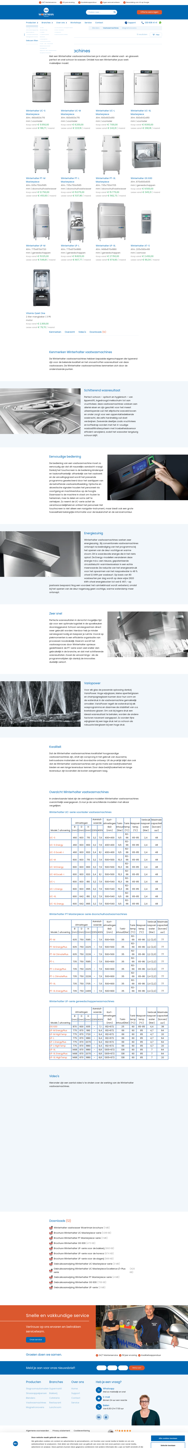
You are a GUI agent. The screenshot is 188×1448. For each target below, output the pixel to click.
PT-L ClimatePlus (58, 976)
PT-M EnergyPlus (58, 947)
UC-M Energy (57, 867)
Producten (31, 23)
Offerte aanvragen (149, 12)
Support (130, 22)
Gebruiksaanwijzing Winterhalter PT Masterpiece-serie (87, 1277)
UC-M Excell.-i (57, 874)
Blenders (95, 28)
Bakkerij (53, 1393)
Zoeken (114, 12)
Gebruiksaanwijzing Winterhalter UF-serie (80, 1287)
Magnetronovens (129, 28)
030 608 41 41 (151, 23)
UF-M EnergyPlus (58, 1031)
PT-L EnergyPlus (58, 969)
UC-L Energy (56, 889)
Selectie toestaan (168, 1431)
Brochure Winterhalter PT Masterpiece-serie (81, 1238)
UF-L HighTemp (58, 1046)
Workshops (75, 23)
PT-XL (53, 984)
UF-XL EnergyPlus (59, 1054)
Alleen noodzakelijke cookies (168, 1438)
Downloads (98, 332)
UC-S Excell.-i (57, 852)
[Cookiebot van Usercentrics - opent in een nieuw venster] (15, 1443)
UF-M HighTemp (58, 1034)
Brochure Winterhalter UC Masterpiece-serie (82, 1233)
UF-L (52, 1038)
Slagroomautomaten (60, 28)
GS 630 (53, 1027)
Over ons (60, 23)
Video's (82, 332)
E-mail (106, 1397)
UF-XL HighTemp (58, 1058)
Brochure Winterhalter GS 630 (74, 1243)
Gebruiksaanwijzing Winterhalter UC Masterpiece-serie (87, 1264)
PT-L (52, 962)
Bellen (106, 1405)
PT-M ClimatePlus (59, 954)
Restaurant (55, 1403)
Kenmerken (55, 332)
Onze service (36, 1340)
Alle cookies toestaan (168, 1424)
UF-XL (53, 1050)
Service (88, 23)
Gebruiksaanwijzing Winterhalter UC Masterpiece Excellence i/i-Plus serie (96, 1270)
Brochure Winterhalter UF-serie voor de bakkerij (84, 1248)
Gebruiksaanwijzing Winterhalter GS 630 (80, 1282)
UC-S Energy (56, 845)
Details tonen (129, 1443)
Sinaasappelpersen (81, 28)
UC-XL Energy (57, 904)
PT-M (52, 940)
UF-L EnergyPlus (58, 1042)
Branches (46, 23)
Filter (157, 35)
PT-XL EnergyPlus (59, 991)
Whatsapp (108, 1389)
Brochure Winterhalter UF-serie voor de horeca (84, 1253)
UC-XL (53, 897)
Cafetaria (54, 1398)
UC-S (52, 838)
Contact (99, 23)
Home (74, 1389)
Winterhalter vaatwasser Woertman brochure (82, 1228)
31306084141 (160, 22)
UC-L (52, 882)
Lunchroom (55, 1407)
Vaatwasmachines (111, 28)
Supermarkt (55, 1389)
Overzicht (70, 332)
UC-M (53, 860)
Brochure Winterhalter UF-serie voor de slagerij (84, 1259)
